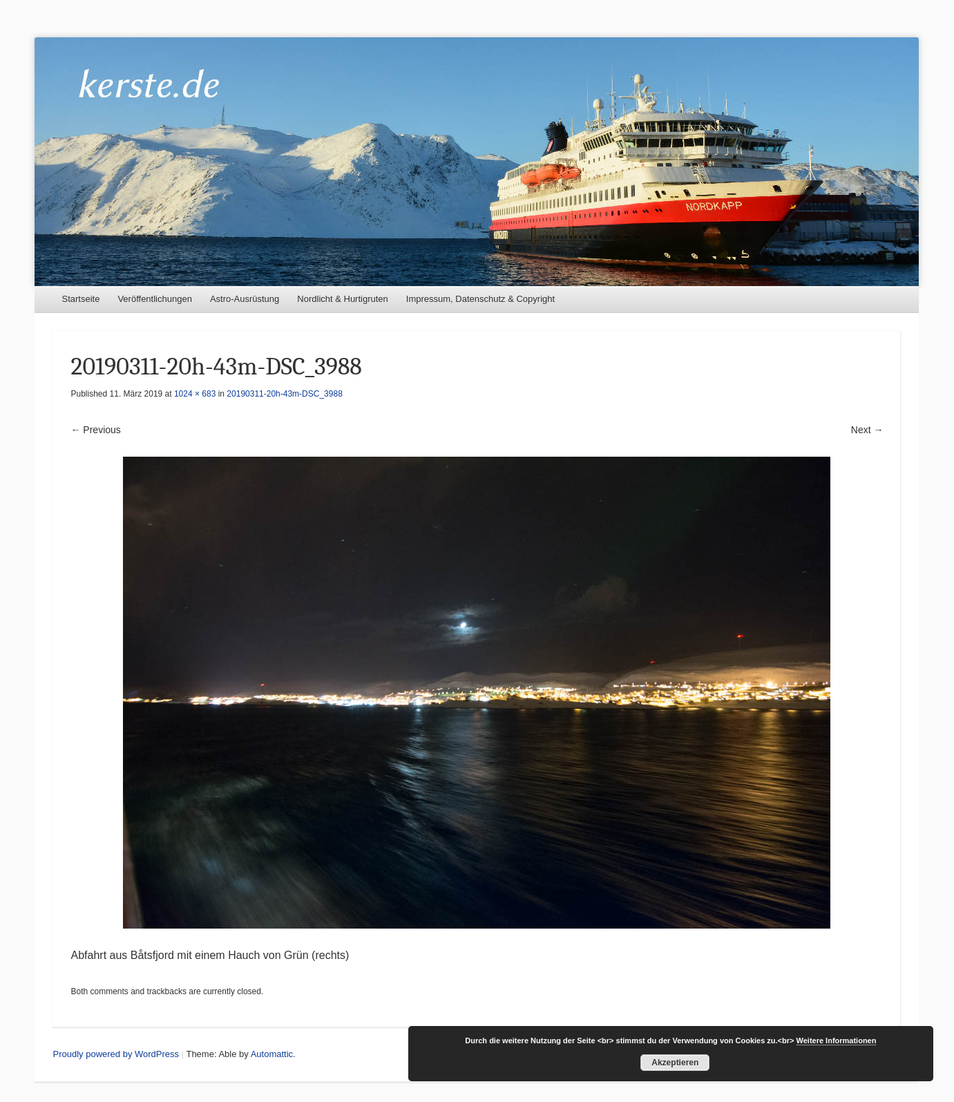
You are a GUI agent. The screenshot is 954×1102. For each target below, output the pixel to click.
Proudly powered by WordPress (116, 1054)
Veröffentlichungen (154, 299)
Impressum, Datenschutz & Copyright (480, 299)
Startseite (80, 299)
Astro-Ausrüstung (244, 299)
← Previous (95, 429)
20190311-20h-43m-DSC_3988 (284, 394)
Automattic (272, 1054)
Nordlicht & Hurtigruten (342, 299)
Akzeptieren (674, 1062)
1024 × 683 (195, 394)
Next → (867, 429)
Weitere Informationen (836, 1040)
